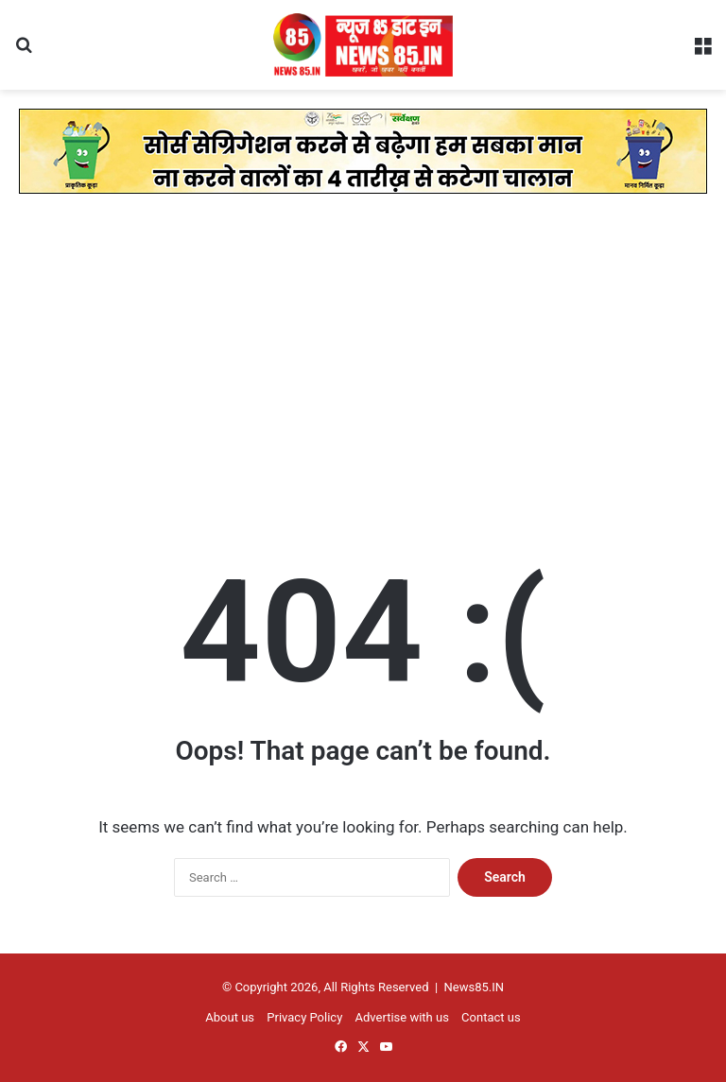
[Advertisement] (363, 373)
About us (229, 1017)
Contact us (491, 1017)
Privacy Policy (304, 1017)
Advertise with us (402, 1017)
